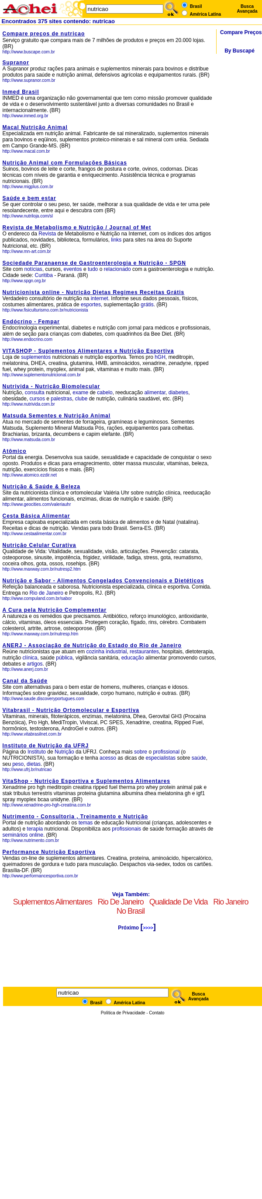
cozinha (95, 652)
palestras (61, 399)
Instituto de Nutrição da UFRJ (46, 746)
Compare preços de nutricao (44, 34)
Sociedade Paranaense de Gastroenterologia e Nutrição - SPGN (94, 263)
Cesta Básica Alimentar (36, 516)
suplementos (36, 357)
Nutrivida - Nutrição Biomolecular (51, 386)
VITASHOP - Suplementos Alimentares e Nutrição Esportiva (88, 351)
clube (81, 399)
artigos (35, 664)
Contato (156, 1012)
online (36, 835)
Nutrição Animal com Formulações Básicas (65, 163)
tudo (93, 269)
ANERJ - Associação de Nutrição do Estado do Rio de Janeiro (92, 645)
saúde (199, 758)
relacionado (117, 269)
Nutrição (64, 752)
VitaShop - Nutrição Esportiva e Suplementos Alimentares (86, 781)
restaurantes (144, 652)
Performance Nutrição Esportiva (49, 852)
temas (86, 823)
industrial (116, 652)
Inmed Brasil (21, 92)
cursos (37, 399)
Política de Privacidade (123, 1012)
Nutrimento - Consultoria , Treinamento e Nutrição (75, 816)
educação (132, 658)
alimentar (154, 392)
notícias (33, 269)
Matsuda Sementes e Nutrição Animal (57, 416)
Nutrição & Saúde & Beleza (41, 487)
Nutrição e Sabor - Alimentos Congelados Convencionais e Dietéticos (103, 581)
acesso (108, 758)
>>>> (148, 928)
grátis (147, 305)
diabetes (178, 392)
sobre (140, 752)
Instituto (37, 752)
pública (64, 658)
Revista (47, 234)
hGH (160, 357)
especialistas (160, 758)
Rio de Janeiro (47, 593)
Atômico (15, 451)
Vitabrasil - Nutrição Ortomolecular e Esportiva (71, 710)
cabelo (104, 392)
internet (99, 298)
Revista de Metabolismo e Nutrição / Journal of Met (77, 227)
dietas (34, 764)
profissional (166, 752)
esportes (91, 305)
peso (18, 764)
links (116, 240)
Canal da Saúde (25, 681)
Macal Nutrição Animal (35, 127)
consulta (35, 392)
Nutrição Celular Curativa (39, 545)
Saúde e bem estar (29, 198)
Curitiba (44, 275)
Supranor (16, 63)
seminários (15, 835)
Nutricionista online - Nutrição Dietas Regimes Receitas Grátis (94, 292)
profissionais (126, 829)
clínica (30, 658)
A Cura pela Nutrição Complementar (55, 610)
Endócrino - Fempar (31, 322)
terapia (35, 829)
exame (80, 392)
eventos (73, 269)
